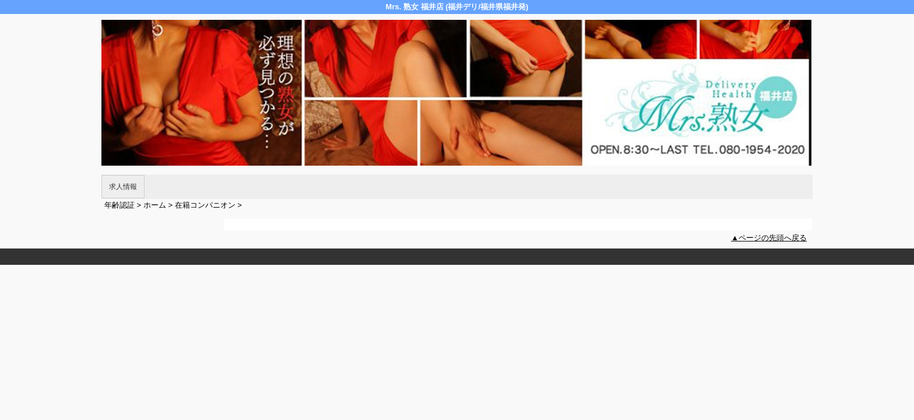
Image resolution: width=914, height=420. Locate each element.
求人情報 (123, 187)
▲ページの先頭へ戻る (769, 237)
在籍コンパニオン (205, 205)
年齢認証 (119, 205)
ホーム (154, 205)
